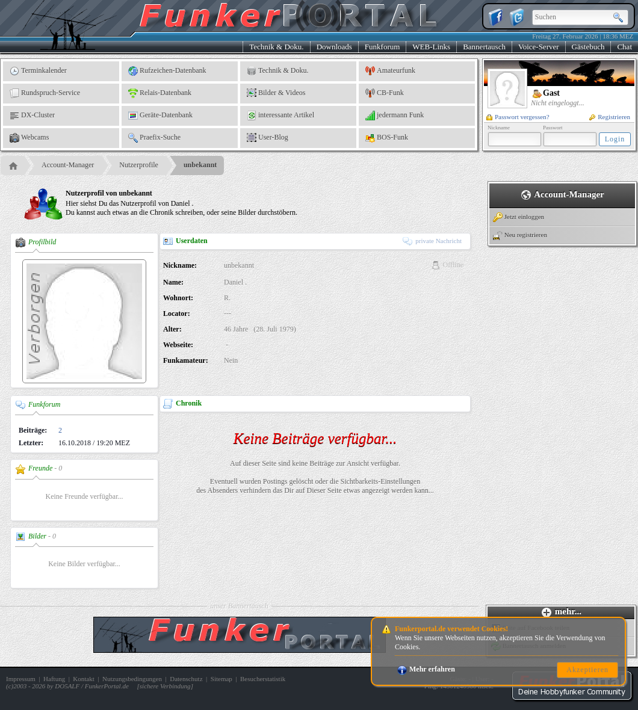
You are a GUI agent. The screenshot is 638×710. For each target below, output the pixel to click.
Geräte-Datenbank (160, 115)
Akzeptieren (587, 669)
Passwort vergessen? (518, 116)
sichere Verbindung (165, 686)
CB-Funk (384, 93)
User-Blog (267, 138)
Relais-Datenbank (159, 93)
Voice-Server (538, 46)
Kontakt (83, 678)
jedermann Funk (394, 115)
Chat (624, 46)
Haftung (54, 678)
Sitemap (221, 678)
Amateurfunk (390, 71)
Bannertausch (484, 46)
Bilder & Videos (276, 93)
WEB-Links (431, 46)
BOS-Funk (386, 138)
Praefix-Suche (154, 138)
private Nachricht (432, 240)
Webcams (29, 138)
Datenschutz (186, 678)
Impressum (21, 678)
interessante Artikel (280, 115)
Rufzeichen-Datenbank (167, 71)
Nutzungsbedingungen (132, 678)
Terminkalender (38, 71)
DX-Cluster (32, 115)
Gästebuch (588, 46)
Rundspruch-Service (45, 93)
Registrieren (609, 116)
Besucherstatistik (262, 678)
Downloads (334, 46)
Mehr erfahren (426, 669)
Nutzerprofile (138, 165)
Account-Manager (68, 165)
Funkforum (382, 46)
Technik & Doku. (276, 46)
